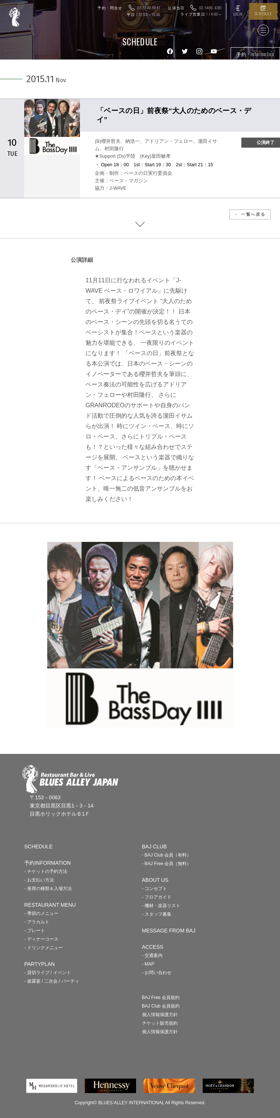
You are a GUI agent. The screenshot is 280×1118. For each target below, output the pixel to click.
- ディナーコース (41, 939)
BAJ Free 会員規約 (161, 997)
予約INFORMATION (47, 863)
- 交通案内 (152, 955)
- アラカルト (36, 922)
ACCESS (153, 947)
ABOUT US (155, 880)
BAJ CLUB (154, 846)
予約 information (255, 54)
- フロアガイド (156, 897)
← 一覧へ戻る (250, 214)
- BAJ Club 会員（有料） (167, 855)
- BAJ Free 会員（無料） (167, 863)
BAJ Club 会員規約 (161, 1006)
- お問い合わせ (156, 972)
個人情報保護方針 (160, 1014)
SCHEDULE (263, 13)
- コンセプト (154, 888)
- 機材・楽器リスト (161, 905)
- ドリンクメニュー (43, 947)
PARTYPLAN (39, 964)
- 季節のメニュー (41, 913)
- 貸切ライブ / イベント (47, 972)
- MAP (148, 964)
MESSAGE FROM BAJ (169, 931)
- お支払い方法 (39, 880)
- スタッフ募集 (156, 914)
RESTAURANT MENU (50, 905)
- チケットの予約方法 (45, 871)
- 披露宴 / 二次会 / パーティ (51, 981)
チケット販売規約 (160, 1023)
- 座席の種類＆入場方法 (47, 888)
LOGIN (237, 14)
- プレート (34, 930)
